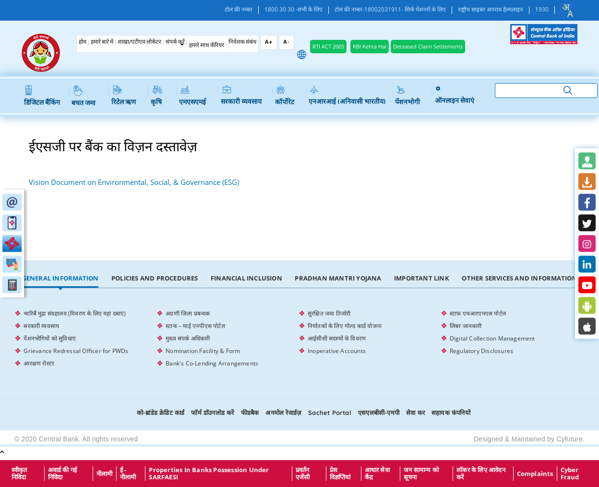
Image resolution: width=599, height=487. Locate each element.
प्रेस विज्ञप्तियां (340, 473)
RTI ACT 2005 (328, 46)
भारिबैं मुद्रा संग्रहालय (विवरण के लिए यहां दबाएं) (75, 313)
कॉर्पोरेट (284, 95)
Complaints (535, 473)
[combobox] (567, 10)
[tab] (60, 278)
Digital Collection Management (492, 338)
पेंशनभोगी (407, 95)
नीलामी (104, 473)
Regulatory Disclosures (481, 351)
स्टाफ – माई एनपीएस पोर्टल (195, 326)
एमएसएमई (192, 95)
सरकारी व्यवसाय (241, 95)
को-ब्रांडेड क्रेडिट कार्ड (160, 412)
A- (286, 42)
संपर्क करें (175, 42)
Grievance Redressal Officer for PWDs (76, 351)
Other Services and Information (519, 278)
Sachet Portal (329, 412)
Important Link (421, 278)
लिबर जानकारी (466, 326)
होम (82, 42)
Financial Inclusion (246, 278)
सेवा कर (415, 412)
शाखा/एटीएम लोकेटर (139, 42)
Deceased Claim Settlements (428, 46)
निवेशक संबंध (242, 42)
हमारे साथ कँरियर (206, 46)
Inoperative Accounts (337, 351)
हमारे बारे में (102, 42)
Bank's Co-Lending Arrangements (212, 363)
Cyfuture (569, 439)
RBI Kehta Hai (369, 46)
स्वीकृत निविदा (19, 473)
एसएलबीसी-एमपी (378, 412)
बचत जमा (84, 96)
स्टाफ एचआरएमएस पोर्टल (478, 313)
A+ (269, 42)
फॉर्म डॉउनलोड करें (212, 412)
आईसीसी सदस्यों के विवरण (337, 338)
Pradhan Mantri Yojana (338, 278)
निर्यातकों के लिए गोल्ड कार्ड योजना (345, 326)
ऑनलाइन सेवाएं (454, 95)
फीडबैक (250, 412)
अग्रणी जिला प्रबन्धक (188, 313)
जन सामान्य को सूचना (421, 473)
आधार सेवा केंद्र (377, 473)
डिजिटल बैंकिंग (42, 96)
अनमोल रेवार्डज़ (283, 412)
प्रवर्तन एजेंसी (303, 473)
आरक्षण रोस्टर (39, 363)
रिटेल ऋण (123, 95)
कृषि (156, 95)
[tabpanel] (299, 338)
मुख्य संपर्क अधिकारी (188, 338)
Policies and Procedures (154, 278)
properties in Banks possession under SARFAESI (209, 473)
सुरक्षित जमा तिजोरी (329, 313)
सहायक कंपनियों (450, 412)
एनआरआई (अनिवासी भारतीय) (347, 95)
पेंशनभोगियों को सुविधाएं (50, 338)
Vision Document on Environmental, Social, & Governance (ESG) (134, 182)
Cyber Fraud (570, 473)
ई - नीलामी (128, 473)
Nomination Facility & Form (203, 351)
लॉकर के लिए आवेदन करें (480, 473)
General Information (60, 278)
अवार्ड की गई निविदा (62, 473)
